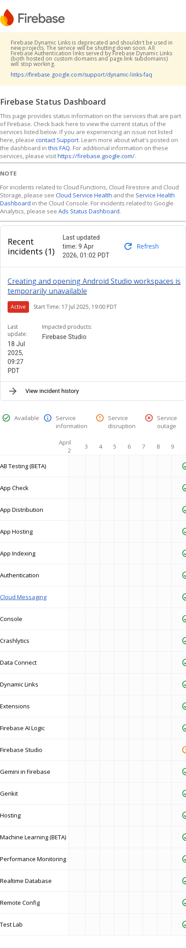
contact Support (57, 140)
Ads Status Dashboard (89, 211)
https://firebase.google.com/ (96, 156)
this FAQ (59, 148)
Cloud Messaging (23, 597)
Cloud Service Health (84, 195)
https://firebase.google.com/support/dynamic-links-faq (81, 74)
